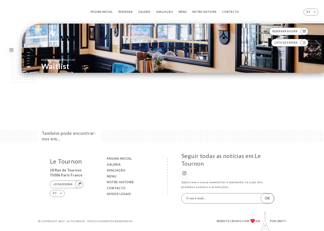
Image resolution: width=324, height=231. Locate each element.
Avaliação (164, 11)
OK (267, 198)
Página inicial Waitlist (58, 59)
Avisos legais (119, 194)
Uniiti (281, 221)
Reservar (125, 11)
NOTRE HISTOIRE (204, 11)
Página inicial (102, 11)
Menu (183, 11)
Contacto (230, 11)
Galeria (144, 11)
